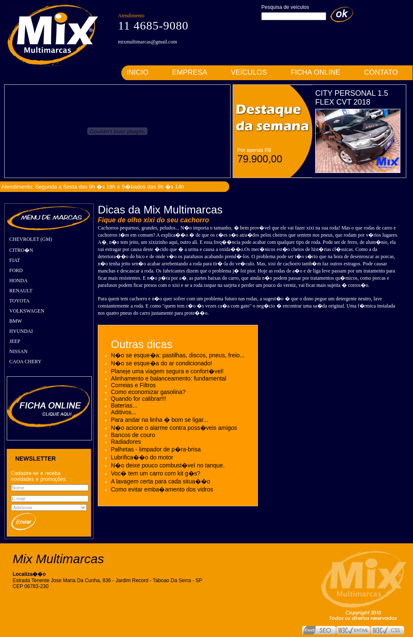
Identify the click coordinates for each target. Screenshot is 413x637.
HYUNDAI (21, 331)
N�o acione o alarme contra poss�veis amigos (174, 427)
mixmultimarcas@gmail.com (147, 42)
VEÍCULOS (249, 72)
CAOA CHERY (25, 361)
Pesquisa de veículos (285, 7)
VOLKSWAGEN (26, 311)
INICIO (138, 72)
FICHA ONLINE (316, 72)
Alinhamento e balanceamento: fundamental (168, 378)
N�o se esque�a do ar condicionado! (161, 363)
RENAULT (20, 291)
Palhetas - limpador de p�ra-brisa (156, 449)
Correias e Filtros (133, 385)
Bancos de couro (133, 435)
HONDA (18, 280)
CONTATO (381, 72)
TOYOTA (19, 301)
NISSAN (18, 351)
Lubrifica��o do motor (142, 457)
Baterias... (124, 405)
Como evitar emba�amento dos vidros (162, 489)
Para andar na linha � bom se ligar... (159, 419)
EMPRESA (189, 72)
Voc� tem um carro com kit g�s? (155, 473)
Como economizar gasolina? (148, 392)
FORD (16, 270)
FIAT (14, 260)
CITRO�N (21, 250)
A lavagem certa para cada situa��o (160, 481)
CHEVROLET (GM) (30, 239)
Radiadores (126, 441)
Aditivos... (124, 412)
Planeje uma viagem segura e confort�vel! (167, 371)
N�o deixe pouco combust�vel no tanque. (168, 465)
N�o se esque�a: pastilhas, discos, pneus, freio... (178, 355)
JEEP (14, 341)
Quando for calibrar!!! (138, 398)
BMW (15, 321)
